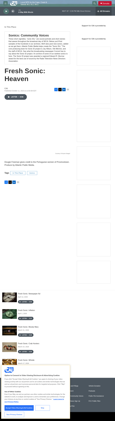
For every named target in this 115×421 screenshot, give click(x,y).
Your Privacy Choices (14, 414)
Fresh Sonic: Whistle (26, 360)
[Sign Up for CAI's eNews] (93, 125)
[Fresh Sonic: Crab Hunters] (9, 347)
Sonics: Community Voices (29, 35)
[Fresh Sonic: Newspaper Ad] (9, 297)
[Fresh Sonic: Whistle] (9, 364)
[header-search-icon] (94, 3)
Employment (69, 391)
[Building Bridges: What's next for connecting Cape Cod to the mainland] (93, 201)
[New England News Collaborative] (93, 239)
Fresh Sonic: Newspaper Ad (29, 294)
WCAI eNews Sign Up (72, 401)
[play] (6, 11)
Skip (42, 408)
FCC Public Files (94, 401)
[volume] (13, 11)
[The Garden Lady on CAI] (93, 87)
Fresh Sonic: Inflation (26, 310)
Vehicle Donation (94, 386)
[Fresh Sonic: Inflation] (9, 314)
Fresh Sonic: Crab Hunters (28, 343)
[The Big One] (93, 163)
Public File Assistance (96, 396)
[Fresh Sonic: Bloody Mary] (9, 330)
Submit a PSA (69, 406)
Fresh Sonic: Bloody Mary (28, 327)
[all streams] (104, 11)
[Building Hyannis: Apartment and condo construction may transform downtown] (93, 272)
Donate (105, 3)
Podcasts (92, 391)
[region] (35, 392)
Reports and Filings (71, 386)
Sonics (32, 173)
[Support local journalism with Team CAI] (93, 56)
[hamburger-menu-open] (5, 3)
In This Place (10, 27)
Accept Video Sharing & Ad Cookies (19, 408)
